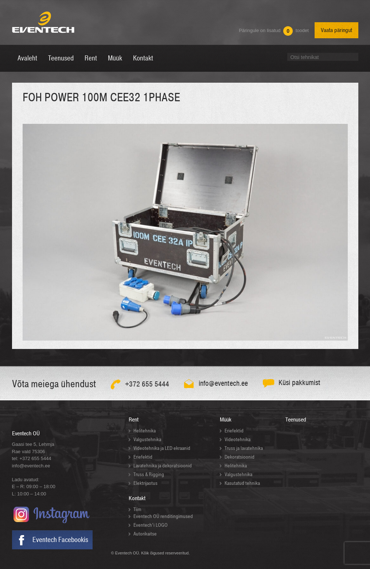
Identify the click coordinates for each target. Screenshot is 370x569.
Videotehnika (237, 439)
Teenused (295, 420)
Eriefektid (142, 457)
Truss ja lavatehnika (244, 448)
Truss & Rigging (148, 474)
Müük (225, 420)
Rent (134, 420)
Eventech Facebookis (60, 540)
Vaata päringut (336, 30)
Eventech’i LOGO (150, 525)
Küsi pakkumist (299, 383)
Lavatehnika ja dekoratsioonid (162, 465)
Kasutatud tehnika (242, 483)
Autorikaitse (145, 533)
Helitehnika (144, 430)
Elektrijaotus (145, 483)
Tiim (137, 509)
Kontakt (137, 498)
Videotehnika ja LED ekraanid (161, 448)
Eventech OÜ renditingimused (163, 516)
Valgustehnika (147, 439)
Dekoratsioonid (239, 457)
